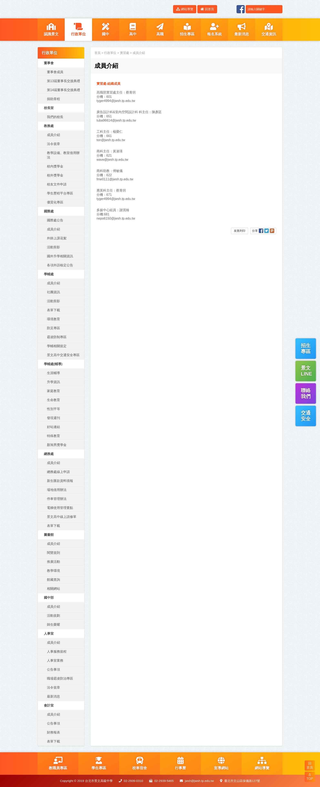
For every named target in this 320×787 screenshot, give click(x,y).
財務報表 (53, 732)
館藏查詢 (53, 579)
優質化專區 (55, 202)
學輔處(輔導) (53, 364)
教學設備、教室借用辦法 (63, 155)
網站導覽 (184, 9)
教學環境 (53, 570)
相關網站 (53, 588)
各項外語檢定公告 (60, 265)
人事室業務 (55, 660)
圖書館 (49, 534)
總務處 (49, 454)
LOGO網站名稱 (72, 9)
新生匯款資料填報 (60, 481)
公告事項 (53, 669)
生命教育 (53, 400)
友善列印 (239, 230)
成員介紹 (53, 135)
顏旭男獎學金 (57, 445)
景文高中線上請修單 (61, 516)
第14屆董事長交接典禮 (63, 90)
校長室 (49, 108)
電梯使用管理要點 (60, 507)
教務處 (49, 126)
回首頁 (207, 9)
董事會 (49, 63)
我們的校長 (55, 117)
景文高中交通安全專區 (63, 355)
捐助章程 (53, 99)
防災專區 (53, 328)
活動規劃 (53, 615)
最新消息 (53, 696)
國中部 (49, 597)
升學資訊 (53, 382)
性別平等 (53, 409)
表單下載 (53, 310)
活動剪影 (53, 247)
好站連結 (53, 427)
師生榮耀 (53, 624)
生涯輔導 (53, 373)
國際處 (49, 211)
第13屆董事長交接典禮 (63, 81)
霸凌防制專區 (57, 337)
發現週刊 (53, 418)
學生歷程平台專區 (60, 193)
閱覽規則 (53, 552)
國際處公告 (55, 220)
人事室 (49, 633)
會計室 (49, 705)
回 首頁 (310, 765)
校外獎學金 (55, 175)
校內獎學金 (55, 166)
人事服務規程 (57, 651)
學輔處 (49, 274)
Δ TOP (310, 776)
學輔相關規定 (57, 346)
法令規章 (53, 144)
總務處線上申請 (58, 472)
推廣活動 (53, 561)
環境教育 (53, 319)
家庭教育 (53, 391)
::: (167, 9)
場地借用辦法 (57, 490)
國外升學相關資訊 (60, 256)
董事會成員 (55, 72)
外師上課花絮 (57, 238)
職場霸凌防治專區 (60, 678)
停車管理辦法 (57, 499)
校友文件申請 (57, 184)
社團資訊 (53, 292)
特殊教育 (53, 436)
